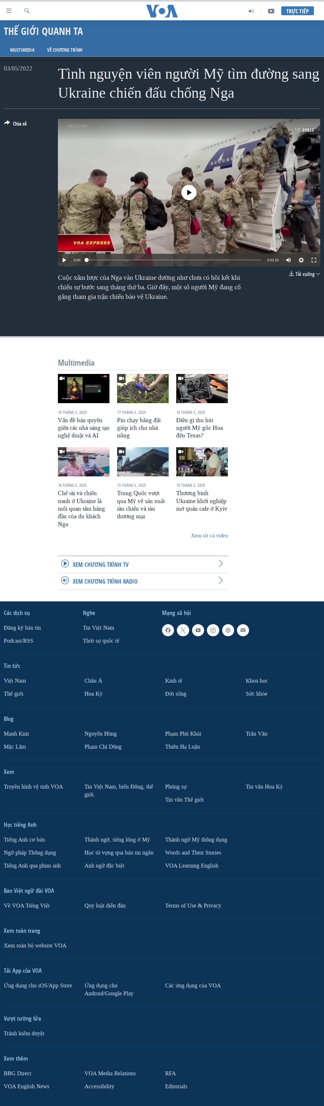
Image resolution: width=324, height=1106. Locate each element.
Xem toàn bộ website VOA (35, 945)
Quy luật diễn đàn (105, 905)
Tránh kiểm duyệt (24, 1033)
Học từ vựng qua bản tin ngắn (118, 852)
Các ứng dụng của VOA (193, 985)
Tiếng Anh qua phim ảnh (32, 865)
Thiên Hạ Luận (182, 746)
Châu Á (93, 680)
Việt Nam (15, 680)
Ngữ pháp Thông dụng (30, 852)
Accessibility (99, 1086)
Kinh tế (173, 680)
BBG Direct (17, 1073)
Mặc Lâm (15, 746)
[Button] (15, 125)
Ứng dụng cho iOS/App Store (38, 985)
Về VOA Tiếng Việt (27, 905)
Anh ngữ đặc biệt (104, 865)
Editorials (176, 1086)
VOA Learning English (191, 865)
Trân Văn (256, 733)
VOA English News (26, 1086)
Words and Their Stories (193, 852)
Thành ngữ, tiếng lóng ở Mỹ (117, 839)
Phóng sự (176, 786)
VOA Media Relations (110, 1073)
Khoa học (257, 680)
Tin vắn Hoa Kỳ (264, 786)
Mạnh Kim (16, 733)
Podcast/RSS (18, 641)
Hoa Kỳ (93, 693)
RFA (170, 1073)
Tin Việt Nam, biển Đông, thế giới (118, 790)
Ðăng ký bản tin (22, 628)
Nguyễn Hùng (100, 733)
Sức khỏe (256, 693)
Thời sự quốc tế (101, 641)
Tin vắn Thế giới (184, 799)
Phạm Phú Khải (183, 733)
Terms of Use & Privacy (193, 905)
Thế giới (13, 693)
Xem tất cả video (209, 535)
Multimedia (22, 50)
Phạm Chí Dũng (103, 746)
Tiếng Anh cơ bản (24, 839)
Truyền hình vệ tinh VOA (33, 786)
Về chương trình (65, 50)
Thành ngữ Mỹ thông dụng (196, 839)
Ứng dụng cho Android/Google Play (109, 989)
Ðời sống (175, 693)
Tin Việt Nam (98, 628)
